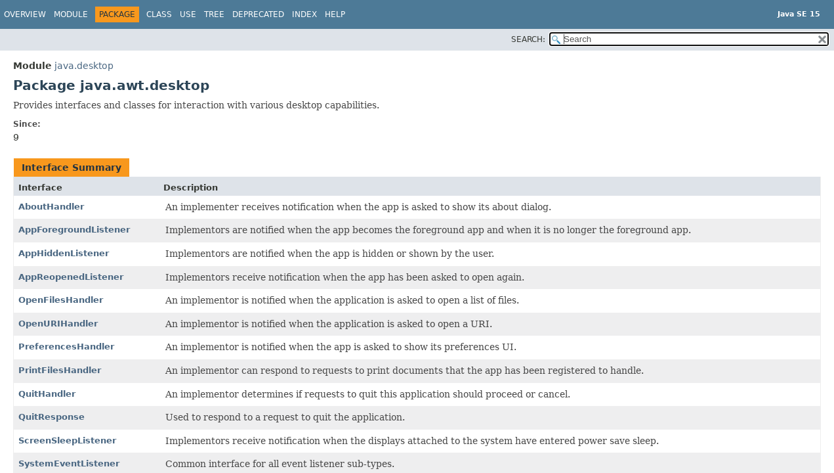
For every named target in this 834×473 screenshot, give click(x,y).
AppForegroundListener (74, 230)
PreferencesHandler (66, 346)
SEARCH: (528, 39)
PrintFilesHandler (59, 370)
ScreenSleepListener (67, 440)
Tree (214, 14)
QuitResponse (51, 417)
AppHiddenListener (63, 253)
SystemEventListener (68, 463)
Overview (25, 14)
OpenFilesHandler (60, 300)
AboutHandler (51, 207)
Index (304, 14)
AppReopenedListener (70, 277)
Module (71, 14)
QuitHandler (46, 394)
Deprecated (258, 14)
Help (335, 14)
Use (188, 14)
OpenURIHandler (58, 323)
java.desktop (84, 65)
